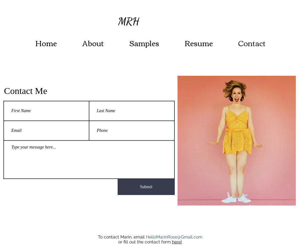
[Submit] (146, 187)
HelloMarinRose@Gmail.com (174, 236)
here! (177, 241)
